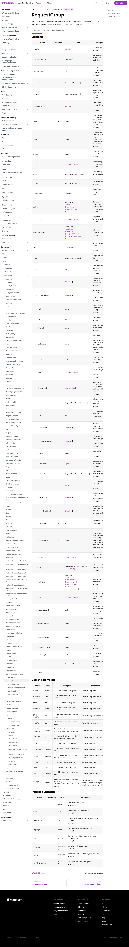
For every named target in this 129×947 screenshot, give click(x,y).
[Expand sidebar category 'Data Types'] (27, 268)
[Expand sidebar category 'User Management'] (27, 124)
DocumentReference (74, 236)
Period (78, 566)
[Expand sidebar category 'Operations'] (27, 275)
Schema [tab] (36, 30)
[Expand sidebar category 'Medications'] (27, 53)
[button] (15, 83)
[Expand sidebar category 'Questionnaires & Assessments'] (27, 78)
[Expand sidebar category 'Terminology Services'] (27, 102)
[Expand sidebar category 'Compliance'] (27, 242)
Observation (71, 231)
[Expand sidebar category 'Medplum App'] (27, 24)
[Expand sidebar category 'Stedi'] (27, 180)
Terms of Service (21, 937)
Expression (68, 464)
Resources (40, 3)
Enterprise (106, 911)
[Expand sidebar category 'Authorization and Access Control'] (27, 129)
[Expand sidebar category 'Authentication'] (27, 121)
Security (9, 937)
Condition (69, 229)
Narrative (61, 839)
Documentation (60, 907)
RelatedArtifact (70, 388)
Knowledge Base (84, 918)
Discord (81, 907)
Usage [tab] (46, 30)
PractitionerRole (72, 209)
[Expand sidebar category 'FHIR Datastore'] (27, 95)
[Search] (96, 3)
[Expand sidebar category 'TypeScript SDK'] (27, 250)
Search (56, 914)
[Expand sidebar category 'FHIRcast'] (27, 215)
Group (81, 174)
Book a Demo (120, 3)
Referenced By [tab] (58, 30)
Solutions (30, 3)
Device (68, 205)
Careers (105, 914)
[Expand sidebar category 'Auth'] (27, 257)
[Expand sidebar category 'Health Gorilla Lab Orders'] (27, 172)
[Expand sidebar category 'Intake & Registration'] (27, 39)
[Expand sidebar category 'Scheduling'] (27, 46)
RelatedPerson (71, 584)
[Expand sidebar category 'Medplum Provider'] (27, 27)
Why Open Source (61, 911)
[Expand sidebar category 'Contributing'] (27, 820)
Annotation (69, 247)
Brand (104, 921)
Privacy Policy (35, 937)
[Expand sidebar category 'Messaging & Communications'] (27, 61)
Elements (110, 10)
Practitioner (70, 207)
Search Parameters (114, 13)
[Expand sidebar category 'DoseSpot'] (27, 164)
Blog (103, 918)
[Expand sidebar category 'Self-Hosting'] (27, 239)
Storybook (82, 911)
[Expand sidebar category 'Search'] (27, 98)
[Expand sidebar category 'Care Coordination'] (27, 57)
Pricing (49, 3)
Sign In (108, 3)
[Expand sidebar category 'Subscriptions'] (27, 145)
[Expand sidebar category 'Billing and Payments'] (27, 66)
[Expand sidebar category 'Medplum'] (27, 271)
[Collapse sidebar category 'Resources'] (27, 279)
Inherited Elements (114, 16)
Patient (75, 174)
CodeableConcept (71, 164)
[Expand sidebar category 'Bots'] (27, 141)
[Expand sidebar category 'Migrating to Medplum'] (27, 31)
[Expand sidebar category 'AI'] (27, 138)
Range (74, 558)
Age (73, 566)
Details (97, 50)
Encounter (76, 183)
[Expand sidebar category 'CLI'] (27, 148)
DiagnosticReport (73, 234)
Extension (68, 282)
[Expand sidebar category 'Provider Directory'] (27, 74)
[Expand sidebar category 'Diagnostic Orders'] (27, 50)
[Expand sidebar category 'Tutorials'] (27, 20)
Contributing (83, 921)
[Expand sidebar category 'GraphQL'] (27, 105)
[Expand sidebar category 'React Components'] (27, 109)
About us (105, 903)
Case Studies (83, 903)
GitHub (81, 914)
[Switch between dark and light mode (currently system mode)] (101, 3)
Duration (68, 558)
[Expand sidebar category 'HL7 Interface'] (27, 212)
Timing (72, 569)
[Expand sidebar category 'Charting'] (27, 42)
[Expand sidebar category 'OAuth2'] (27, 792)
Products (20, 3)
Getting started (60, 903)
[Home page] (34, 9)
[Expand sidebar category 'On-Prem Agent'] (27, 208)
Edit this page (38, 873)
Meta (60, 812)
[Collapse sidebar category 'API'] (27, 254)
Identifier (68, 49)
